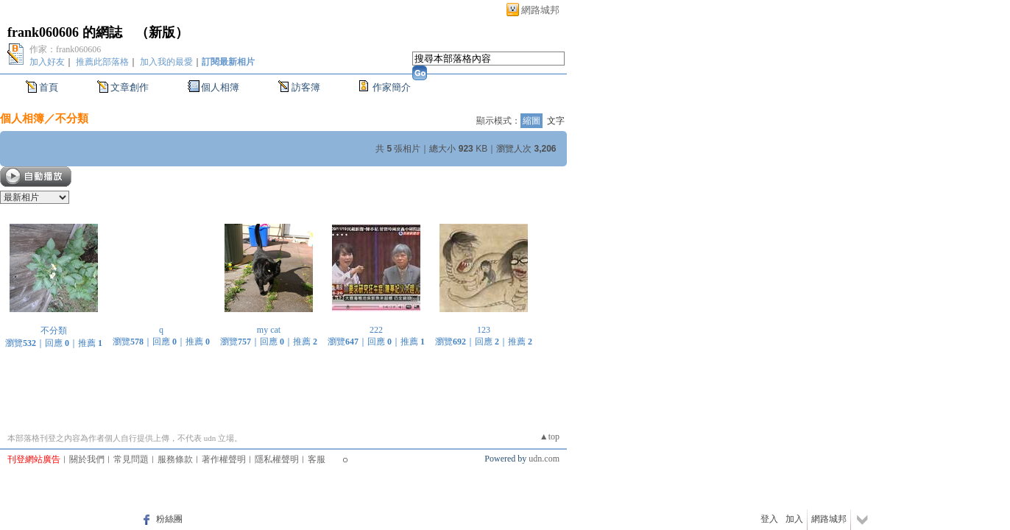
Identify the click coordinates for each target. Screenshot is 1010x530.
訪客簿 (306, 87)
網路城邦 (540, 9)
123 (483, 330)
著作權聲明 (224, 459)
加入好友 (47, 62)
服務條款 (175, 459)
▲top (549, 436)
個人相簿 (220, 87)
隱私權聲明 (277, 459)
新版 (162, 32)
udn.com (544, 458)
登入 (769, 519)
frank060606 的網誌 (64, 32)
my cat (268, 330)
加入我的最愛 (166, 62)
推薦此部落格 (102, 62)
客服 (316, 459)
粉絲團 (169, 519)
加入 (794, 519)
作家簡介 (391, 87)
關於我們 (87, 459)
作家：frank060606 (65, 49)
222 (376, 330)
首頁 (48, 87)
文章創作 (129, 87)
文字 (556, 121)
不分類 (71, 118)
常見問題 (131, 459)
